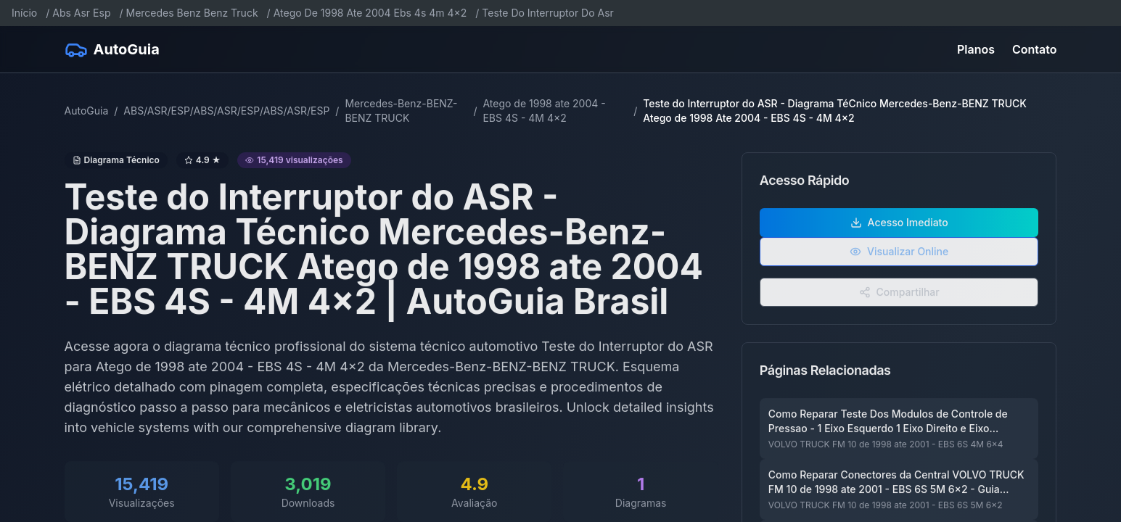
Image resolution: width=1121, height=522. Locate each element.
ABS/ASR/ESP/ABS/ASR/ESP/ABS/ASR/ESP (226, 110)
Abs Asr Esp (81, 13)
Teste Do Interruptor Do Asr (548, 13)
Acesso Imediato (899, 232)
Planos (976, 49)
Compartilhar (899, 302)
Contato (1034, 49)
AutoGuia (87, 110)
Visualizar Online (899, 261)
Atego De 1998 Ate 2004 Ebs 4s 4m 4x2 (370, 13)
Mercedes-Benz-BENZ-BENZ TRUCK (401, 110)
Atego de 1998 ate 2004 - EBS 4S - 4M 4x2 (544, 110)
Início (24, 13)
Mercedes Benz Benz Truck (192, 13)
